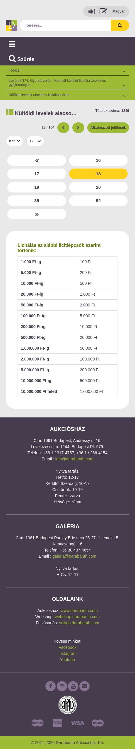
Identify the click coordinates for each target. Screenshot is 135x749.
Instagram (67, 653)
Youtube (67, 659)
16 (98, 160)
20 (98, 187)
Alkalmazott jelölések (108, 128)
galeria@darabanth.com (74, 556)
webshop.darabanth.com (77, 616)
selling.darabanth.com (79, 622)
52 (98, 200)
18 (98, 173)
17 (36, 173)
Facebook (67, 647)
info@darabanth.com (74, 459)
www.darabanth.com (79, 610)
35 (36, 200)
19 (36, 187)
